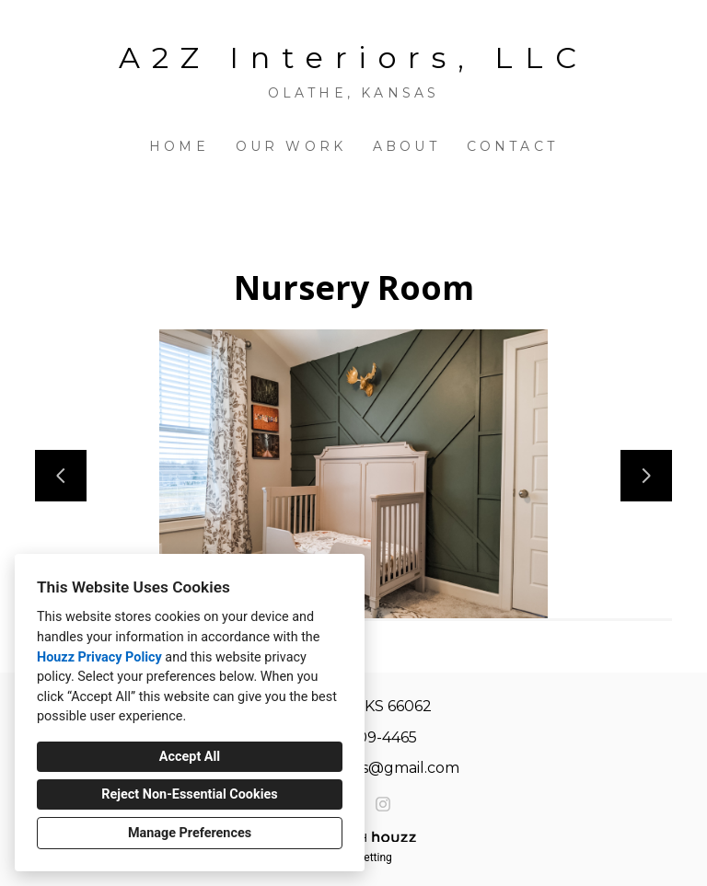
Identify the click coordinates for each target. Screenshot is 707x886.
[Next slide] (646, 475)
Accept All (189, 757)
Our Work (291, 146)
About (406, 146)
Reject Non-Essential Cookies (189, 794)
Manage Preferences (189, 833)
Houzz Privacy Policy (99, 657)
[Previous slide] (61, 475)
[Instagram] (383, 804)
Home (179, 146)
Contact (512, 146)
